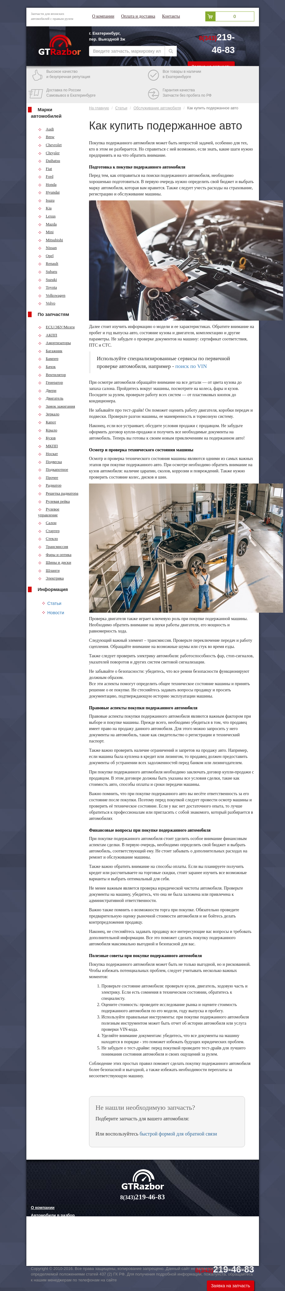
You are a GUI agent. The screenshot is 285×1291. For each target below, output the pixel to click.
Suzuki (47, 279)
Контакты (171, 16)
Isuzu (46, 200)
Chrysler (49, 153)
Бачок (47, 366)
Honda (47, 184)
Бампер (48, 358)
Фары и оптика (55, 554)
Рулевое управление (49, 512)
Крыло (47, 430)
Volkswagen (51, 295)
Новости (55, 612)
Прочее (48, 477)
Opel (46, 255)
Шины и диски (54, 562)
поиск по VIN (191, 366)
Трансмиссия (53, 546)
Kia (45, 208)
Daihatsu (49, 160)
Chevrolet (50, 144)
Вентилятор (52, 374)
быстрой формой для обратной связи (178, 1133)
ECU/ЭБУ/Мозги (56, 327)
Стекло (48, 538)
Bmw (46, 136)
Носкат (48, 453)
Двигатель (51, 398)
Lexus (47, 216)
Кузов (47, 437)
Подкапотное (53, 469)
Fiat (45, 168)
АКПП (47, 335)
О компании (103, 16)
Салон (47, 522)
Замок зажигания (56, 406)
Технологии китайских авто (58, 1253)
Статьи (54, 603)
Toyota (47, 287)
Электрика (51, 578)
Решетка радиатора (58, 493)
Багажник (50, 350)
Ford (46, 176)
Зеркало (49, 414)
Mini (46, 232)
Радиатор (50, 485)
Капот (47, 422)
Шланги (49, 570)
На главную (99, 108)
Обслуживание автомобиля (157, 108)
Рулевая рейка (54, 501)
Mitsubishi (50, 240)
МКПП (48, 446)
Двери (47, 390)
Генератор (50, 382)
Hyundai (49, 192)
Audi (46, 129)
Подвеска (50, 461)
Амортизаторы (54, 342)
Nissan (47, 247)
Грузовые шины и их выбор (59, 1246)
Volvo (47, 303)
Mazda (47, 224)
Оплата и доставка (138, 16)
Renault (48, 263)
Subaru (47, 271)
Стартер (49, 530)
